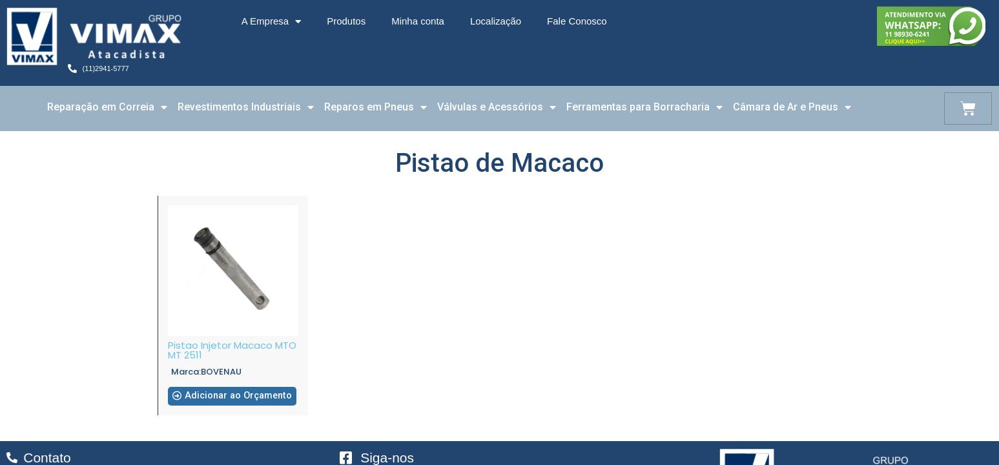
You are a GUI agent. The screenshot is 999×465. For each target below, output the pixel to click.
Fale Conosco (577, 21)
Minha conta (417, 21)
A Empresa (271, 21)
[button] (233, 401)
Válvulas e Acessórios (496, 107)
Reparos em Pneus (375, 107)
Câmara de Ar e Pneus (792, 107)
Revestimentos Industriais (246, 107)
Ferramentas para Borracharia (644, 107)
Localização (495, 21)
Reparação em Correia (107, 107)
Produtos (346, 21)
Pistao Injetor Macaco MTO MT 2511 (232, 350)
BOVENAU (221, 372)
